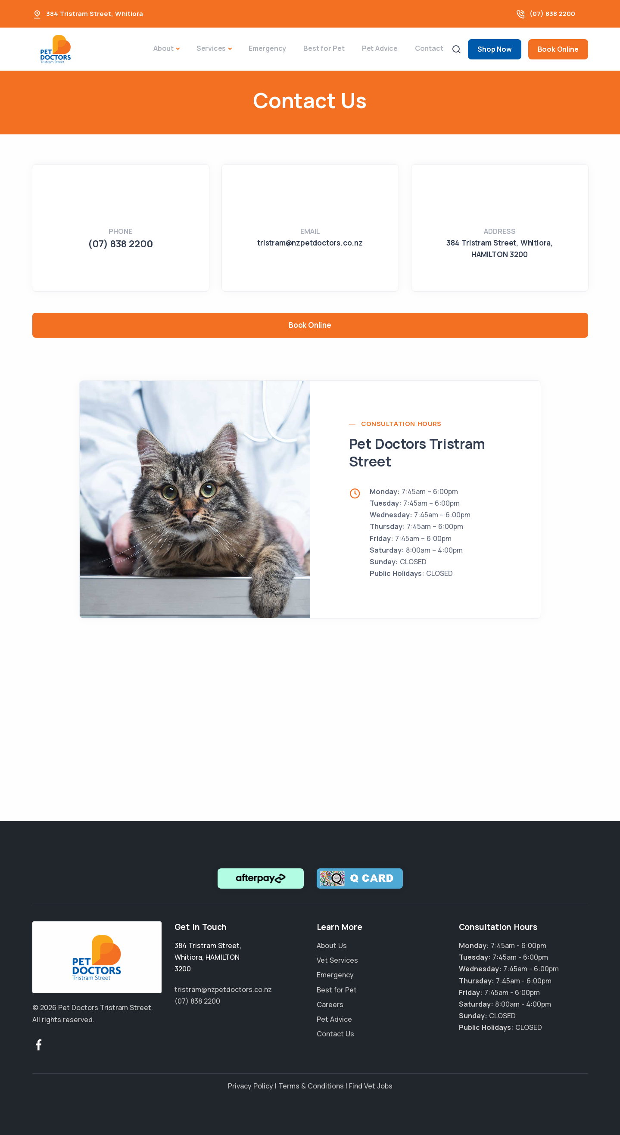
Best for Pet (324, 48)
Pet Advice (380, 48)
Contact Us (335, 1034)
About (163, 48)
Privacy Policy (250, 1086)
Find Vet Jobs (371, 1086)
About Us (332, 945)
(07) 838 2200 (552, 13)
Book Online (558, 49)
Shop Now (494, 49)
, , (207, 957)
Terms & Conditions (311, 1086)
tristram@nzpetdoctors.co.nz (310, 243)
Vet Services (337, 960)
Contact (429, 48)
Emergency (267, 48)
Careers (330, 1004)
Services (211, 48)
